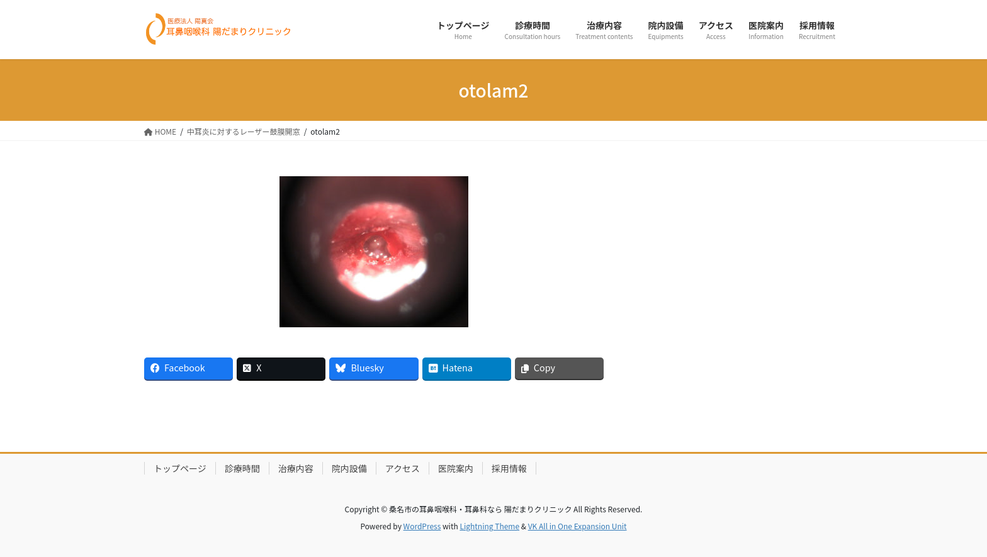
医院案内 (455, 468)
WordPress (422, 525)
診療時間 (242, 468)
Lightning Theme (489, 525)
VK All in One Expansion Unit (577, 525)
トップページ (180, 468)
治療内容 (295, 468)
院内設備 (349, 468)
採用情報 (509, 468)
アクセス (402, 468)
